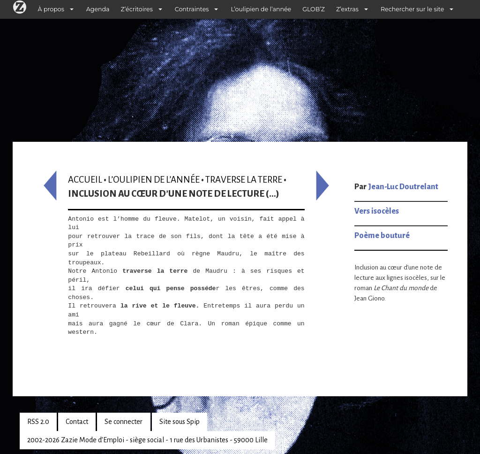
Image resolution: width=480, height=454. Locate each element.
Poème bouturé (382, 235)
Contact (77, 421)
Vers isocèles (376, 211)
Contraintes (192, 9)
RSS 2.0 (38, 421)
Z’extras (347, 9)
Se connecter (123, 421)
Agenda (98, 9)
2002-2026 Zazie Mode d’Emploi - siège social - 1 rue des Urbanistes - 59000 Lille (147, 440)
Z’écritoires (137, 9)
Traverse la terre (243, 180)
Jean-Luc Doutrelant (403, 187)
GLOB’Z (313, 9)
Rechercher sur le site (412, 9)
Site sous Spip (179, 421)
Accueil (85, 180)
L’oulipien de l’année (261, 9)
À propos (51, 9)
